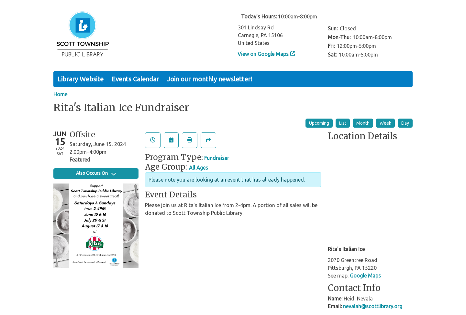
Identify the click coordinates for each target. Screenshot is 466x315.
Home (60, 94)
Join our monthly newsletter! (209, 79)
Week (385, 123)
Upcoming (319, 123)
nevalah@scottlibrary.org (372, 306)
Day (405, 123)
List (342, 123)
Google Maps (365, 275)
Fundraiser (216, 158)
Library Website (81, 79)
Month (363, 123)
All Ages (198, 168)
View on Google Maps (263, 54)
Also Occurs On (96, 173)
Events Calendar (135, 79)
